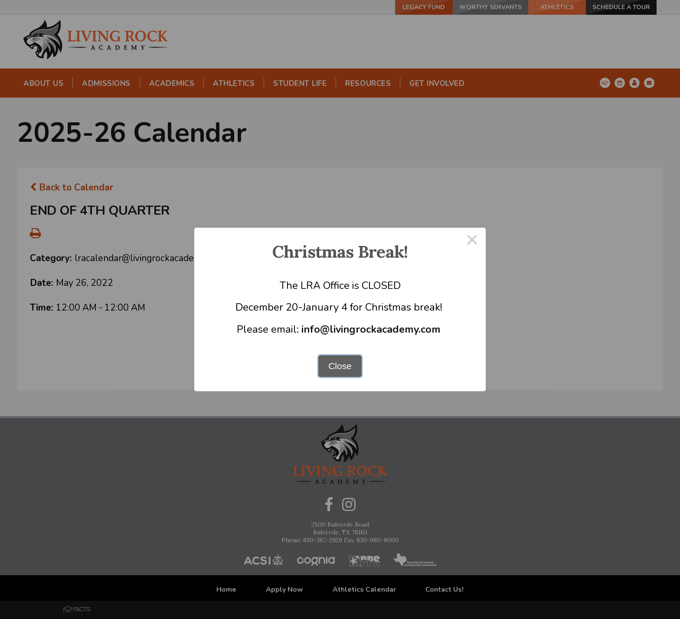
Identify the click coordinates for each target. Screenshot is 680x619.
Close (340, 366)
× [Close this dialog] (472, 241)
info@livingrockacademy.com (371, 329)
